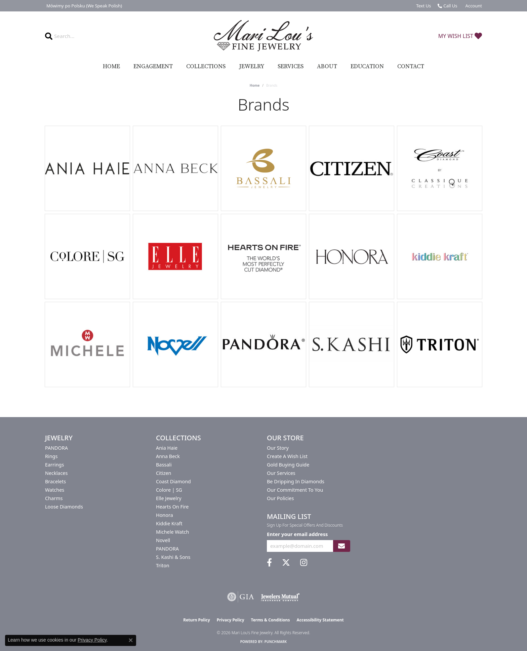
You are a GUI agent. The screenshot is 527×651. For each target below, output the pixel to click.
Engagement (153, 66)
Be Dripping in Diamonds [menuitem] (295, 481)
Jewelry (251, 66)
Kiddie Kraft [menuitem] (169, 523)
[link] (83, 5)
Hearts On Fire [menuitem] (172, 506)
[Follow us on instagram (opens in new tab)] (304, 563)
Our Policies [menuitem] (280, 498)
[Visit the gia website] (240, 596)
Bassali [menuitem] (164, 464)
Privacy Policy (230, 620)
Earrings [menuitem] (54, 464)
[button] (473, 5)
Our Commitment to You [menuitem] (295, 490)
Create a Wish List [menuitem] (287, 456)
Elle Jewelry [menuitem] (168, 498)
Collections (206, 66)
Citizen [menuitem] (163, 473)
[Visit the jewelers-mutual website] (280, 596)
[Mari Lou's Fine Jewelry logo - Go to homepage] (263, 35)
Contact (410, 66)
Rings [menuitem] (51, 456)
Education (367, 66)
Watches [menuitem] (54, 490)
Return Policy (196, 620)
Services (290, 66)
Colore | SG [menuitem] (169, 490)
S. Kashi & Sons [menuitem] (173, 557)
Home (111, 66)
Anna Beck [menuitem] (168, 456)
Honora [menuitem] (164, 515)
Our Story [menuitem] (278, 448)
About (327, 66)
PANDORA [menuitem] (56, 448)
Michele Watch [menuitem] (172, 532)
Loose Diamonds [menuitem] (64, 506)
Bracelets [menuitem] (55, 481)
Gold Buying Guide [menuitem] (288, 464)
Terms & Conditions (270, 620)
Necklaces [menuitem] (56, 473)
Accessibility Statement (319, 620)
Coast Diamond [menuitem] (173, 481)
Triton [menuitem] (162, 565)
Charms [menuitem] (54, 498)
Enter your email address (297, 534)
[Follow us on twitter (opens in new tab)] (286, 563)
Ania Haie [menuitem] (166, 448)
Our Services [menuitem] (281, 473)
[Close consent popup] (131, 640)
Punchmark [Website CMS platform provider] (276, 641)
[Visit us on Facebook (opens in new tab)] (269, 563)
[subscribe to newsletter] (341, 546)
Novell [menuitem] (163, 540)
